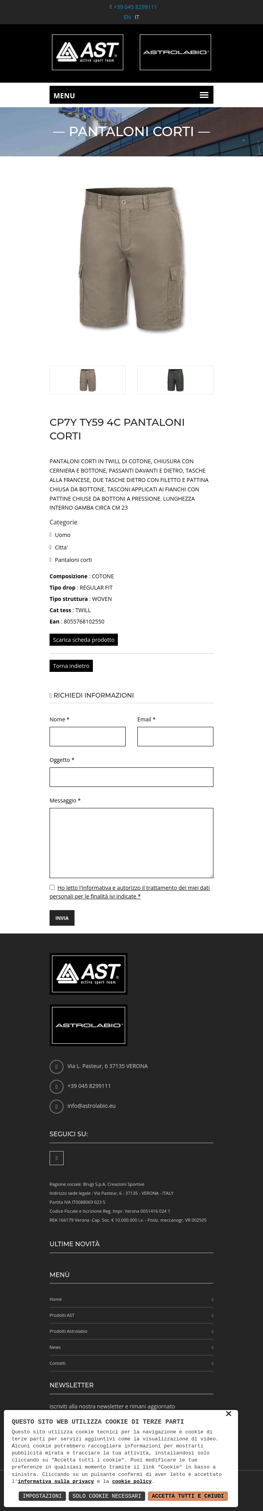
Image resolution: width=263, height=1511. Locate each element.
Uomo (63, 535)
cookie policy (131, 1481)
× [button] (228, 1414)
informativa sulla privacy (56, 1481)
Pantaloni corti (73, 559)
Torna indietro (71, 666)
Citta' (61, 547)
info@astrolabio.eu (92, 1105)
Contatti (58, 1363)
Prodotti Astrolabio (68, 1331)
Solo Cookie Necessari (107, 1496)
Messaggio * (65, 800)
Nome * (59, 719)
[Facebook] (57, 1158)
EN (127, 17)
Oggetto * (62, 759)
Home (56, 1299)
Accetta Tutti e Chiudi (188, 1496)
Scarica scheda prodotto (83, 639)
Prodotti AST (62, 1315)
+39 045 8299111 (135, 7)
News (55, 1347)
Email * (146, 719)
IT (137, 17)
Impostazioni (42, 1496)
